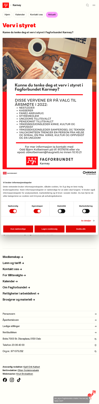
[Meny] (93, 5)
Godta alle (81, 229)
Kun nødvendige (18, 229)
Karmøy (17, 5)
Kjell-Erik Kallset (31, 367)
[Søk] (87, 5)
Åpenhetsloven (49, 320)
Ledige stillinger (49, 326)
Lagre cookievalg (49, 229)
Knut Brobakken (24, 374)
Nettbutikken (49, 332)
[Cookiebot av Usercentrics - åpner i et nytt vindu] (84, 173)
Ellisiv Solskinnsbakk (28, 370)
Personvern (49, 314)
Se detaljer (86, 221)
